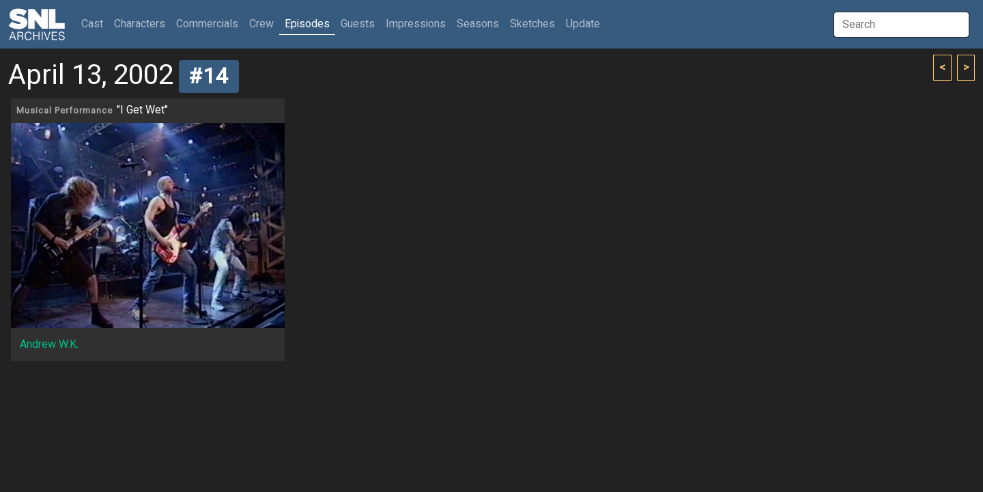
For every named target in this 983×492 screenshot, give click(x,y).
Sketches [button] (532, 24)
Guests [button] (358, 24)
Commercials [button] (207, 24)
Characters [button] (139, 24)
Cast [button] (95, 23)
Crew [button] (261, 24)
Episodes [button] (307, 24)
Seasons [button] (478, 24)
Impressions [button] (416, 24)
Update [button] (583, 24)
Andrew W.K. (49, 344)
